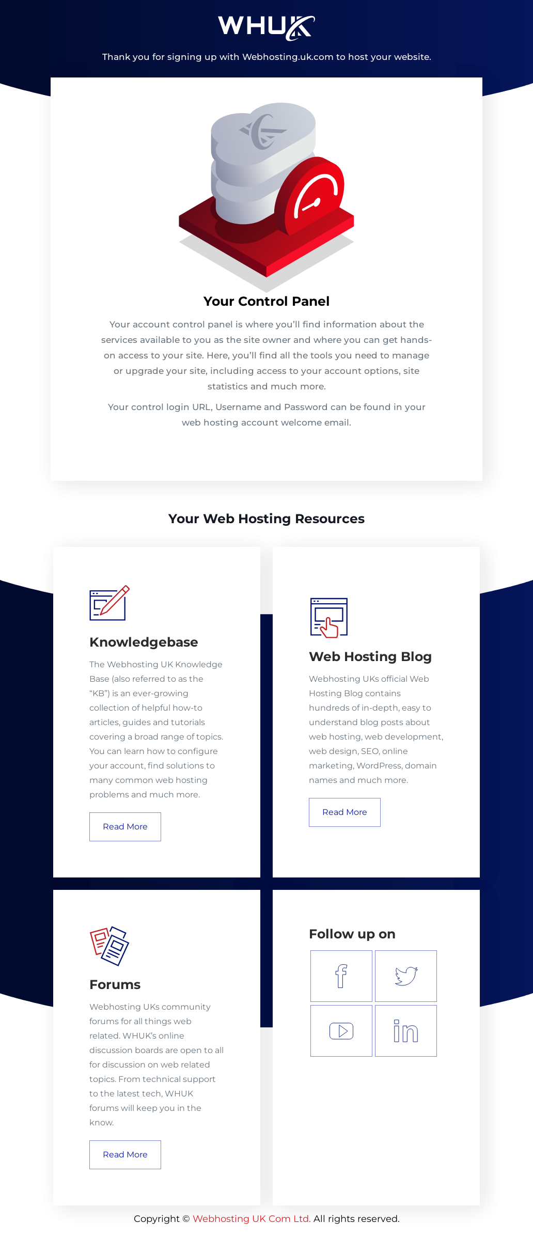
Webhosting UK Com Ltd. (252, 1219)
